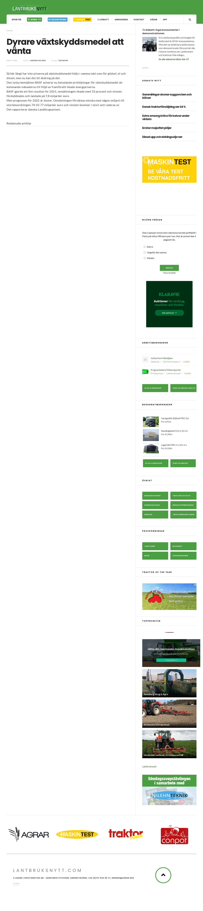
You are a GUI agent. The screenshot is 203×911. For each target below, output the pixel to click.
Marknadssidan (152, 506)
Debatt (103, 19)
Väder (153, 19)
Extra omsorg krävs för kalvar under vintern (165, 118)
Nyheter (16, 19)
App (165, 19)
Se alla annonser (152, 389)
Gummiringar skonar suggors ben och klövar (167, 97)
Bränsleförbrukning (183, 506)
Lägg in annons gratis (184, 389)
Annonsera (121, 19)
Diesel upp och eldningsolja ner (162, 137)
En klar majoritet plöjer (156, 128)
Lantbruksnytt (149, 767)
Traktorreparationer (183, 515)
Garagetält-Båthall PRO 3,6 (169, 422)
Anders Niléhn (38, 61)
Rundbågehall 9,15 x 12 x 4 (169, 436)
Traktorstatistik (181, 496)
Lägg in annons (180, 464)
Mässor (148, 515)
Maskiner (177, 547)
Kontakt (139, 19)
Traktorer (149, 547)
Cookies (16, 884)
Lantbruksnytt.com (48, 871)
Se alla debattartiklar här (174, 60)
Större (150, 247)
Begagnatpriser (152, 496)
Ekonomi (63, 61)
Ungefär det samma (156, 253)
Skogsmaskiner (180, 556)
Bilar (146, 556)
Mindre (150, 258)
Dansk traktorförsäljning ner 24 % (164, 107)
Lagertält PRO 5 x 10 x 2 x (169, 449)
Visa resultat (169, 273)
